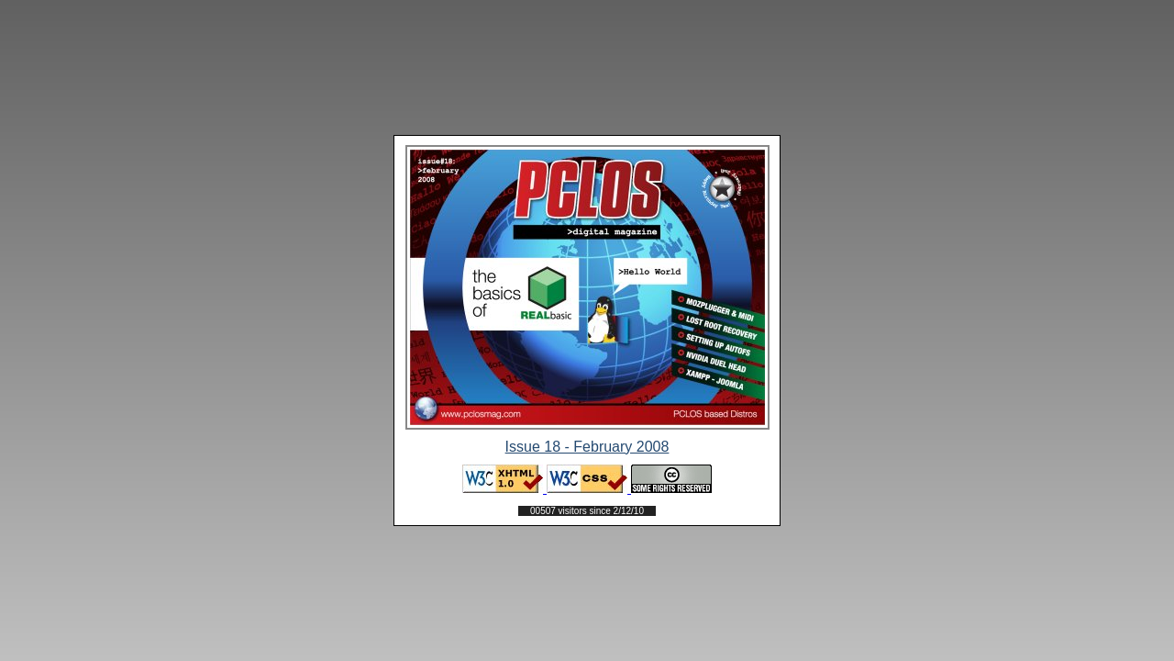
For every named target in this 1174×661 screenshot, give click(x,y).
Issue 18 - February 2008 (587, 446)
